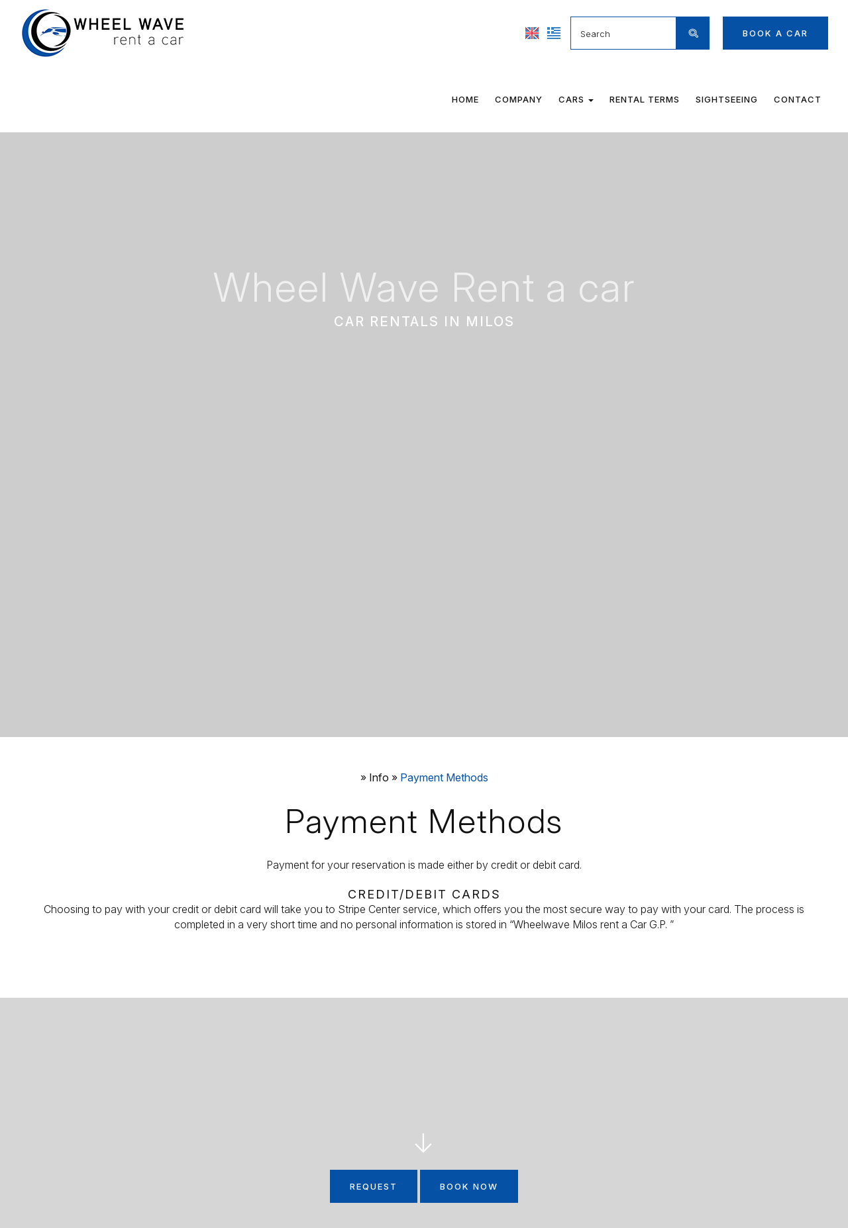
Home (465, 99)
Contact (798, 99)
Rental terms (645, 99)
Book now (469, 1186)
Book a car (775, 33)
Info (379, 777)
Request (374, 1186)
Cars (576, 99)
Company (519, 99)
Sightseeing (727, 99)
